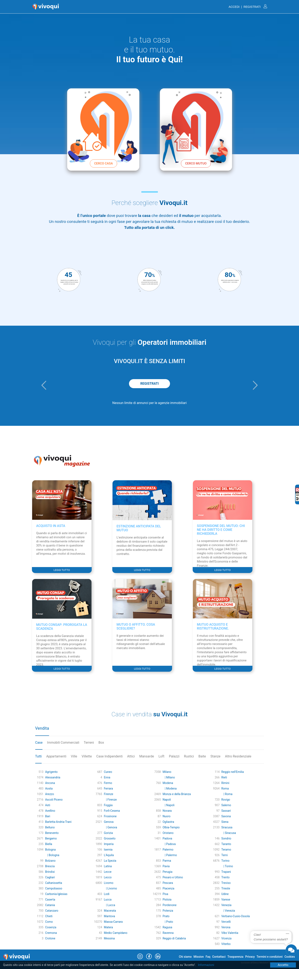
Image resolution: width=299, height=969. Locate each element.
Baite (202, 756)
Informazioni (206, 965)
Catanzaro (51, 910)
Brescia (50, 866)
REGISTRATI (149, 384)
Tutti (38, 756)
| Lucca (109, 905)
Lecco (108, 877)
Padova (167, 838)
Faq (208, 956)
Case (39, 742)
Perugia (167, 871)
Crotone (50, 938)
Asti (47, 805)
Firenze (108, 794)
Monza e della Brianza (177, 794)
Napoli (167, 799)
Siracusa (226, 827)
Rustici (189, 756)
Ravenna (168, 932)
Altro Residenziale (238, 756)
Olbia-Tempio (171, 827)
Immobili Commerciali (63, 742)
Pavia (166, 866)
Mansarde (146, 756)
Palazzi (174, 756)
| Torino (227, 866)
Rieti (224, 777)
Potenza (168, 910)
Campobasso (53, 888)
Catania (50, 905)
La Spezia (110, 860)
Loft (161, 756)
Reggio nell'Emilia (232, 771)
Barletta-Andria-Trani (58, 821)
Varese (225, 899)
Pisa (165, 894)
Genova (109, 821)
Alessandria (52, 777)
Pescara (168, 882)
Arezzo (49, 794)
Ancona (50, 783)
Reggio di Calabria (174, 938)
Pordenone (170, 905)
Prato (166, 916)
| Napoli (169, 805)
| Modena (170, 788)
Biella (48, 844)
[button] (44, 385)
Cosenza (50, 927)
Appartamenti (56, 756)
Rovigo (225, 799)
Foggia (108, 805)
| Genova (110, 827)
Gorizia (108, 833)
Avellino (50, 810)
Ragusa (167, 927)
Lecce (107, 871)
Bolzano (50, 860)
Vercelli (226, 921)
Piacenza (168, 888)
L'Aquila (109, 855)
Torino (225, 860)
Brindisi (50, 871)
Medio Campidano (115, 932)
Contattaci (219, 956)
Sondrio (226, 838)
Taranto (226, 844)
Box (101, 742)
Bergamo (51, 838)
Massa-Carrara (113, 921)
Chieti (49, 916)
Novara (167, 810)
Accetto (283, 965)
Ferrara (108, 788)
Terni (224, 855)
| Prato (168, 921)
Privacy (250, 956)
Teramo (226, 849)
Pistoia (167, 899)
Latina (108, 866)
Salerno (226, 805)
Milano (167, 771)
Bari (47, 816)
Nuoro (166, 816)
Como (49, 921)
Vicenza (226, 938)
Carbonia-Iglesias (56, 894)
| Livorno (110, 888)
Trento (225, 877)
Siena (225, 821)
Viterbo (226, 944)
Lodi (106, 894)
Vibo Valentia (229, 932)
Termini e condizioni (270, 956)
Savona (226, 816)
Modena (168, 783)
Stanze (215, 756)
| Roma (226, 794)
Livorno (108, 882)
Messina (109, 938)
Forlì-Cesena (112, 810)
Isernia (108, 849)
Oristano (168, 833)
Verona (225, 927)
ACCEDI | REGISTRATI (248, 6)
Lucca (107, 899)
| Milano (169, 777)
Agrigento (51, 771)
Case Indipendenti (109, 756)
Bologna (50, 849)
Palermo (168, 849)
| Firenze (110, 799)
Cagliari (50, 877)
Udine (225, 894)
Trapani (226, 871)
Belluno (50, 827)
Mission (198, 956)
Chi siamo (185, 956)
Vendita (42, 728)
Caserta (50, 899)
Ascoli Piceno (54, 799)
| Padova (169, 844)
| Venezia (228, 910)
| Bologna (52, 855)
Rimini (225, 783)
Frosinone (110, 816)
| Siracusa (228, 833)
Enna (107, 777)
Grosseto (109, 838)
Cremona (51, 932)
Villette (87, 756)
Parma (167, 860)
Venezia (226, 905)
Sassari (226, 810)
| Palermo (170, 855)
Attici (131, 756)
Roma (225, 788)
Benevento (52, 833)
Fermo (108, 783)
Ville (74, 756)
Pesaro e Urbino (173, 877)
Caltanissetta (53, 882)
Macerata (110, 910)
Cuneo (108, 771)
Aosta (49, 788)
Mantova (109, 916)
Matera (108, 927)
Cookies (289, 956)
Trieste (225, 888)
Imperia (109, 844)
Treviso (226, 882)
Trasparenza (235, 956)
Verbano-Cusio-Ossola (235, 916)
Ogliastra (168, 821)
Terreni (89, 742)
